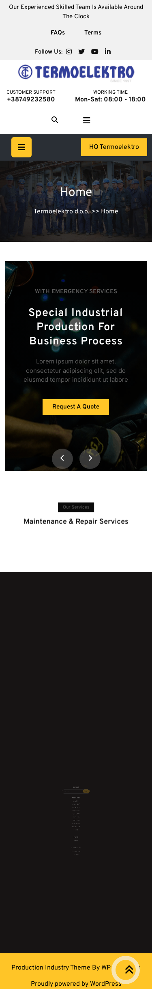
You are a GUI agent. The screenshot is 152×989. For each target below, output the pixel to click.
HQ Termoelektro (114, 147)
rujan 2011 (76, 817)
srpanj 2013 (76, 810)
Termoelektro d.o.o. (62, 212)
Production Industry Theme (51, 968)
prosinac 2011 (76, 814)
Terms (92, 33)
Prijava (76, 824)
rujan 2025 (76, 798)
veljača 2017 (76, 804)
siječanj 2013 (75, 812)
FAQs (58, 33)
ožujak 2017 (76, 802)
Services (75, 833)
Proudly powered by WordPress (76, 984)
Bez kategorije (76, 831)
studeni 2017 (76, 800)
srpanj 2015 (76, 808)
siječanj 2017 (76, 806)
